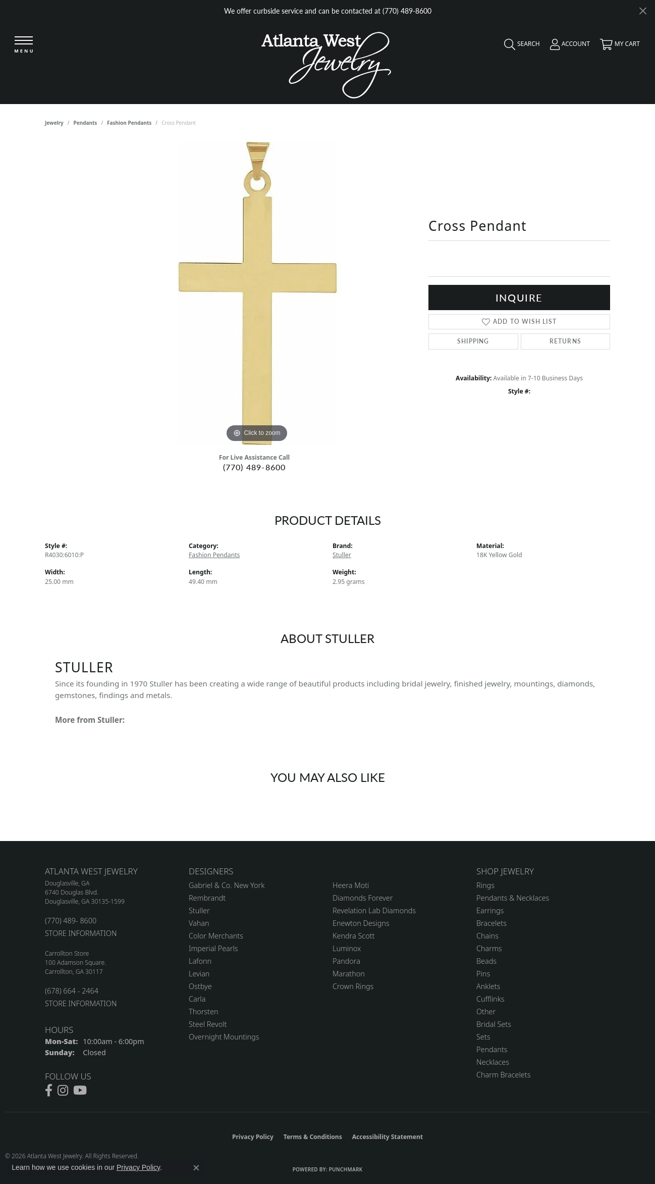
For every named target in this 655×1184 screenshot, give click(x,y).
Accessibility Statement (387, 1136)
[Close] (642, 11)
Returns (565, 341)
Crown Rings (353, 986)
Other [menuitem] (486, 1011)
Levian (199, 973)
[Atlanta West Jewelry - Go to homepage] (326, 62)
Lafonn (200, 961)
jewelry (54, 122)
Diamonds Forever (363, 898)
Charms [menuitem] (489, 948)
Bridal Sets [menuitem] (493, 1024)
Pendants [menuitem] (492, 1049)
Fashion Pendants (129, 122)
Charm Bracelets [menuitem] (503, 1074)
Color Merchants (216, 936)
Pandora (346, 961)
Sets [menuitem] (483, 1037)
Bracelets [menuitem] (491, 923)
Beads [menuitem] (486, 961)
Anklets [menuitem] (488, 986)
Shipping (473, 341)
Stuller (342, 555)
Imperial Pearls (213, 948)
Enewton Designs (361, 923)
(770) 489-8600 (254, 467)
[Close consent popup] (196, 1168)
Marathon (349, 973)
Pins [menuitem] (483, 973)
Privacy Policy (253, 1136)
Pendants (85, 122)
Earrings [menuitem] (490, 910)
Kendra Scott (353, 936)
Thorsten (203, 1011)
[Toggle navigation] (23, 45)
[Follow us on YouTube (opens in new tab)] (80, 1090)
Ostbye (200, 986)
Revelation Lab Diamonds (374, 910)
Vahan (199, 923)
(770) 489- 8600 (70, 920)
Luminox (347, 948)
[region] (256, 293)
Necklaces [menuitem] (492, 1062)
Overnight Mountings (224, 1037)
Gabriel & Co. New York (226, 885)
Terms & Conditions (313, 1136)
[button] (519, 46)
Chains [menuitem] (487, 936)
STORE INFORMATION (81, 933)
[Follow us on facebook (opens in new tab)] (48, 1090)
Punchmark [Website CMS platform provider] (346, 1169)
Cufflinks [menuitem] (490, 999)
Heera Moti (351, 885)
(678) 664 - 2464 (71, 991)
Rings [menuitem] (485, 885)
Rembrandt (207, 898)
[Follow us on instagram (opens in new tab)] (63, 1090)
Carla (197, 999)
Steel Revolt (208, 1024)
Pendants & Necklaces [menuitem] (512, 898)
